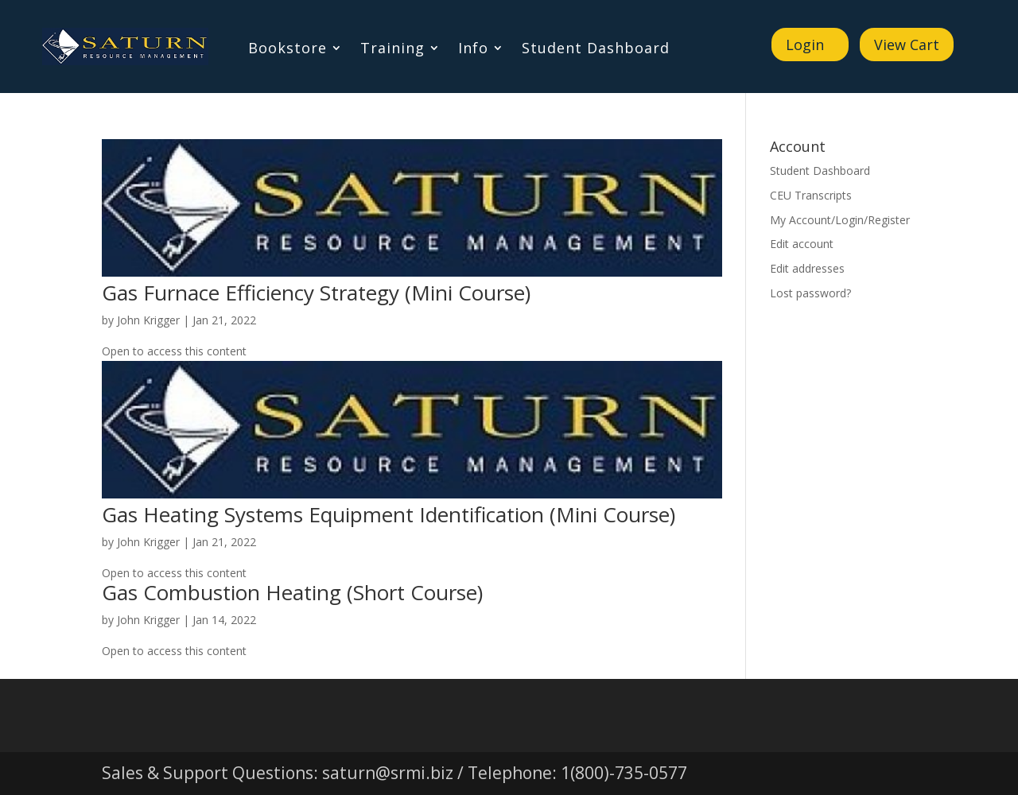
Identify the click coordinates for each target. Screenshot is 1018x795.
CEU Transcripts (811, 195)
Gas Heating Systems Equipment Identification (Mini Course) (388, 514)
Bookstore (287, 49)
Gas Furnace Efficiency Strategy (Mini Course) (316, 292)
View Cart (906, 44)
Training (392, 49)
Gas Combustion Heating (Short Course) (292, 592)
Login (805, 44)
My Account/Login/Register (840, 219)
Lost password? (810, 293)
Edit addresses (807, 268)
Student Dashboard (596, 49)
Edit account (801, 243)
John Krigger (148, 320)
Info (473, 49)
